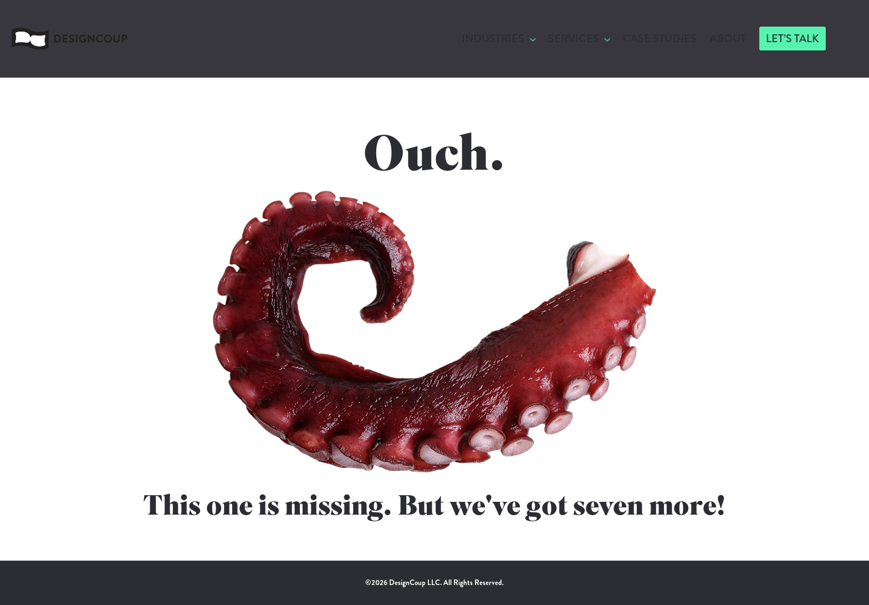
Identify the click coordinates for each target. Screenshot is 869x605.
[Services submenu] (607, 38)
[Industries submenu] (532, 38)
